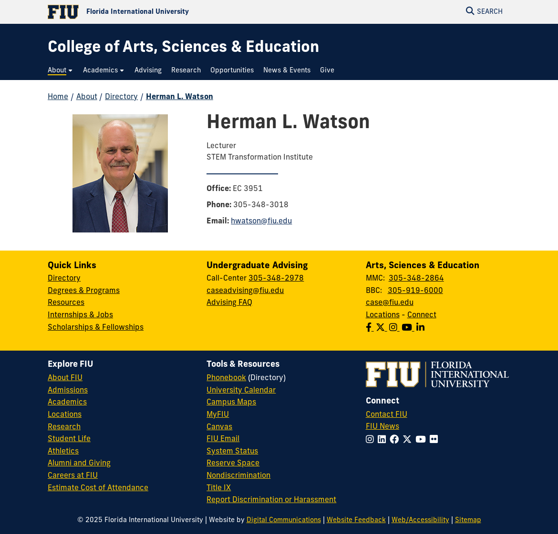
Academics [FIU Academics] (67, 402)
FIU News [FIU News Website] (382, 427)
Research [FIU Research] (64, 427)
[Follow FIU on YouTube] (422, 440)
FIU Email (223, 439)
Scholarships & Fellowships (96, 328)
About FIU (65, 378)
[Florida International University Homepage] (163, 12)
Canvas (219, 427)
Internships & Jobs (80, 315)
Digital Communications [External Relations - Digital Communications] (284, 520)
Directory (121, 97)
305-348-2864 (416, 278)
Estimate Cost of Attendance (98, 488)
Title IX (219, 488)
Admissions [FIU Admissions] (68, 390)
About (86, 97)
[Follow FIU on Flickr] (436, 440)
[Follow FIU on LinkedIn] (384, 440)
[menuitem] (60, 70)
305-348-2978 (276, 278)
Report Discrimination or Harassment (271, 500)
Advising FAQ (229, 303)
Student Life (69, 439)
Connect (421, 315)
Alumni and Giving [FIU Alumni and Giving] (79, 463)
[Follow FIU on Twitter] (409, 440)
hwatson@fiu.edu (261, 221)
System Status (232, 451)
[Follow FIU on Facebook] (396, 440)
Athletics (63, 451)
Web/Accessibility (420, 520)
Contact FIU (386, 415)
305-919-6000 (415, 291)
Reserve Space (233, 463)
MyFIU (218, 415)
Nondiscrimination (238, 476)
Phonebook (226, 378)
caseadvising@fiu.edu (245, 291)
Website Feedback (356, 520)
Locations (383, 315)
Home (58, 97)
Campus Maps (231, 402)
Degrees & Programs (84, 291)
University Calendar (241, 390)
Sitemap (468, 520)
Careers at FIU (73, 476)
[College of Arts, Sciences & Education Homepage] (183, 48)
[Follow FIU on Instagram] (372, 440)
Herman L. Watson (179, 97)
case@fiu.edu (389, 303)
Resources (66, 303)
